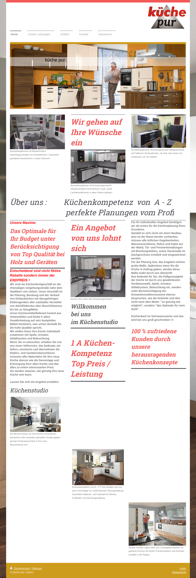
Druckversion (20, 568)
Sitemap (37, 568)
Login (183, 568)
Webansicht (179, 572)
